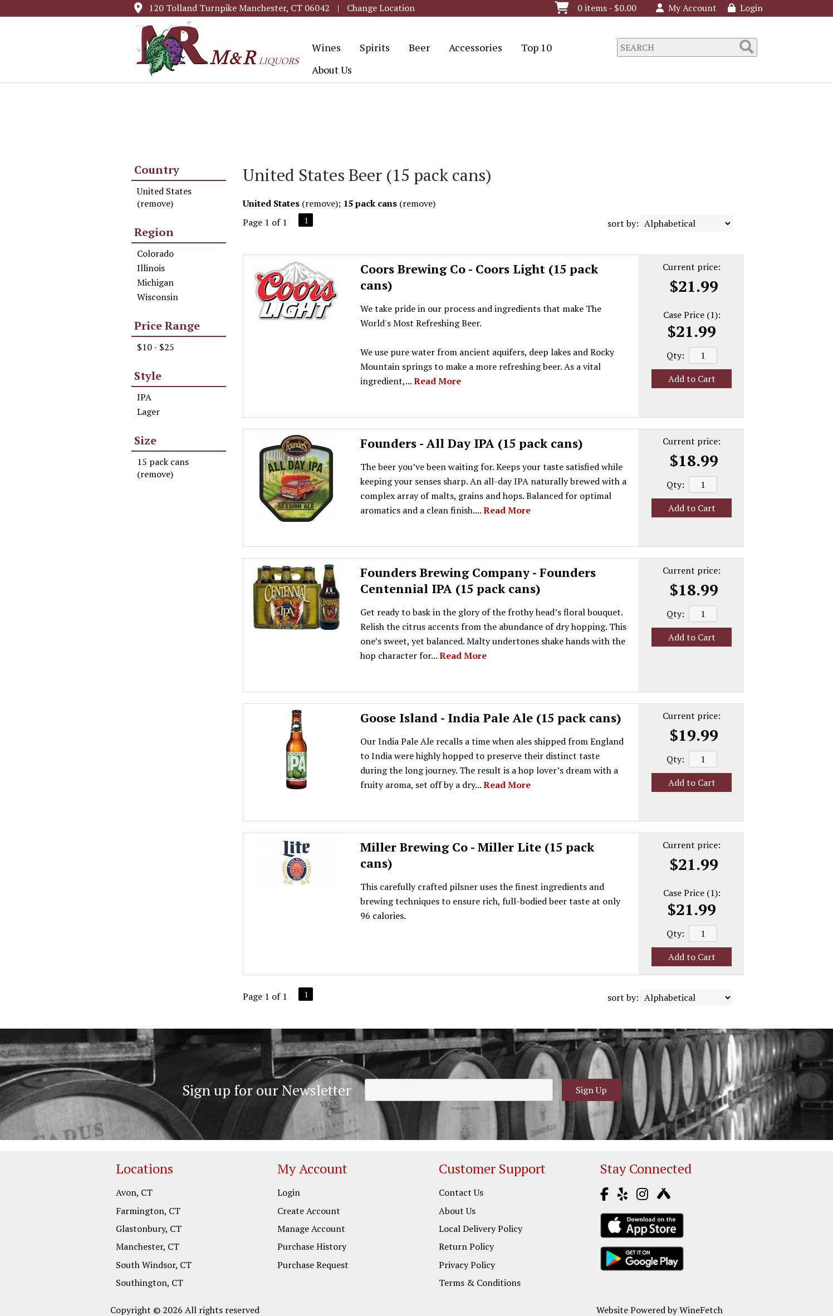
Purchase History (311, 1246)
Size (145, 440)
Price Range (167, 325)
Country (156, 169)
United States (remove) (164, 197)
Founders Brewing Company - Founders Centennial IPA (478, 580)
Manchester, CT (147, 1246)
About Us (328, 71)
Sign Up (591, 1090)
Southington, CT (149, 1282)
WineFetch (701, 1310)
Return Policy (466, 1246)
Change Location (381, 8)
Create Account (308, 1211)
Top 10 (533, 48)
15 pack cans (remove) (163, 468)
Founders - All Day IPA (471, 443)
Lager (148, 411)
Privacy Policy (467, 1265)
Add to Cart (692, 379)
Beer (415, 48)
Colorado (155, 253)
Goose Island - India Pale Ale (490, 718)
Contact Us (461, 1192)
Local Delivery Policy (480, 1228)
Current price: (692, 267)
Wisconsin (157, 297)
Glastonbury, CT (149, 1228)
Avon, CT (134, 1192)
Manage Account (311, 1228)
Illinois (151, 268)
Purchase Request (313, 1265)
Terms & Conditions (480, 1282)
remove (320, 203)
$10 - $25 (155, 347)
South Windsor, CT (154, 1265)
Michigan (155, 282)
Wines (322, 48)
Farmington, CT (148, 1211)
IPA (144, 397)
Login (745, 8)
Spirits (371, 48)
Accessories (471, 48)
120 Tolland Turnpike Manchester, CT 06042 (239, 8)
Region (154, 231)
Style (147, 375)
